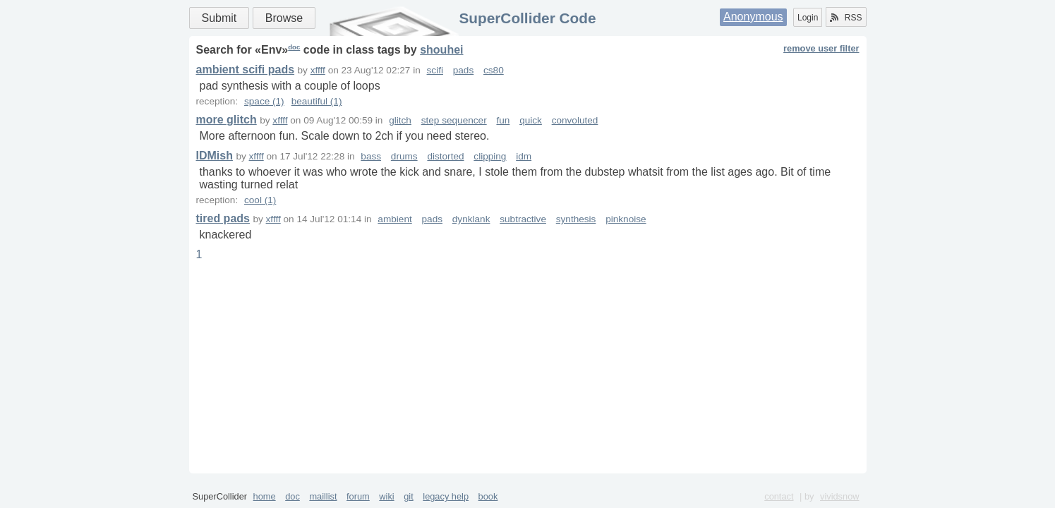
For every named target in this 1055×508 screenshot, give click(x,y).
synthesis (576, 219)
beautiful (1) (316, 101)
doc (294, 47)
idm (523, 156)
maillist (323, 496)
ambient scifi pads (245, 69)
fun (503, 120)
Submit (219, 18)
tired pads (223, 218)
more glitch (226, 120)
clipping (490, 156)
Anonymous (753, 17)
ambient (394, 219)
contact (778, 496)
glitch (400, 120)
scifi (435, 70)
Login (807, 18)
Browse (284, 18)
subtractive (523, 219)
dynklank (471, 219)
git (409, 496)
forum (358, 496)
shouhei (441, 50)
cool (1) (260, 200)
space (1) (264, 101)
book (488, 496)
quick (530, 120)
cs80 (493, 70)
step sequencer (454, 120)
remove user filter (821, 48)
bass (371, 156)
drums (404, 156)
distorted (445, 156)
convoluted (575, 120)
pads (463, 70)
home (264, 496)
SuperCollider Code (527, 18)
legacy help (446, 496)
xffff (318, 70)
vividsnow (839, 496)
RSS (846, 18)
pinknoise (625, 219)
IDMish (214, 156)
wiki (386, 496)
